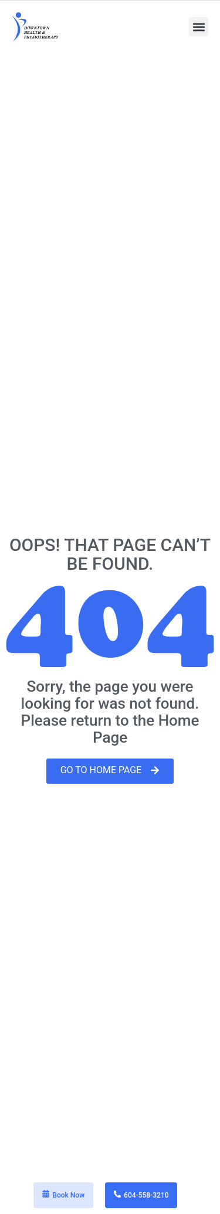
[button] (198, 26)
